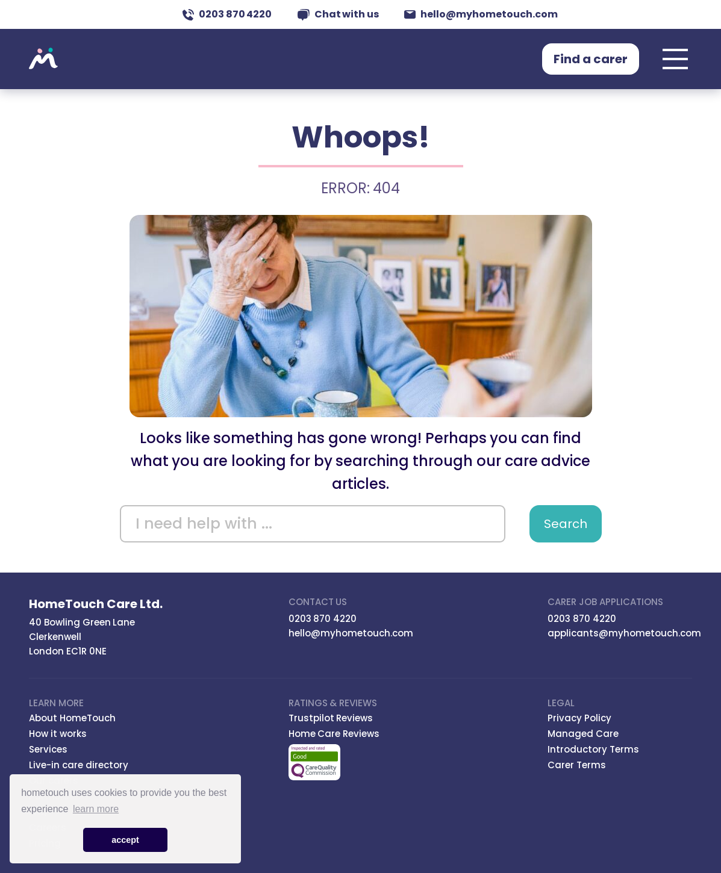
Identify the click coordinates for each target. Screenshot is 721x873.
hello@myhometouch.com (481, 14)
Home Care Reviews (334, 733)
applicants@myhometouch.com (624, 633)
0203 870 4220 (227, 14)
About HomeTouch (72, 718)
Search (565, 523)
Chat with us (338, 14)
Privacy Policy (579, 718)
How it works (58, 733)
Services (48, 749)
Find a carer (591, 59)
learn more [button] (96, 809)
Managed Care (583, 733)
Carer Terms (577, 765)
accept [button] (125, 840)
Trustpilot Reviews (331, 718)
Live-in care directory (78, 765)
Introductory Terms (593, 749)
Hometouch (43, 59)
